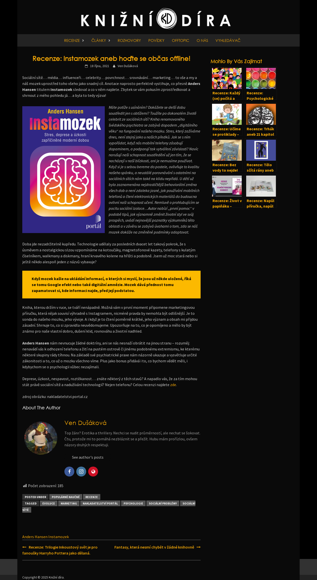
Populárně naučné (66, 497)
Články (98, 40)
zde (173, 384)
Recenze (72, 40)
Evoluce (48, 503)
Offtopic (180, 40)
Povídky (156, 40)
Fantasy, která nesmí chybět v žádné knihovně (154, 547)
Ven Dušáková (128, 66)
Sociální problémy (163, 503)
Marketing (69, 503)
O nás (202, 40)
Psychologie (133, 503)
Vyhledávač (227, 40)
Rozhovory (129, 40)
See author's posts (88, 457)
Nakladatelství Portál (100, 503)
